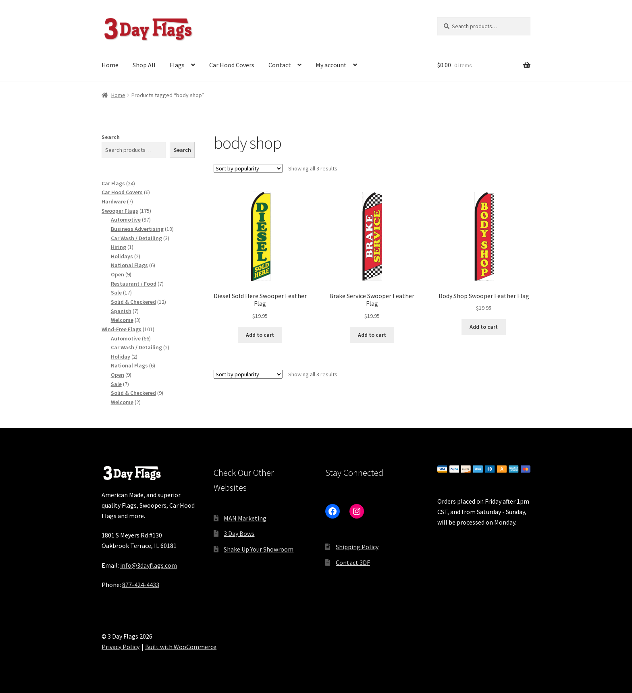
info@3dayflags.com (148, 565)
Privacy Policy (120, 647)
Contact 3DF (353, 562)
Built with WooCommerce (180, 647)
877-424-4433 (140, 585)
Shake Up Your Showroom (258, 549)
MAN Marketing (245, 518)
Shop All (144, 65)
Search (111, 137)
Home (110, 65)
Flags (177, 65)
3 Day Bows (239, 533)
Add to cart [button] (260, 334)
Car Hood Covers (231, 65)
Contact (279, 65)
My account (331, 65)
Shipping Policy (357, 547)
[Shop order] (248, 168)
